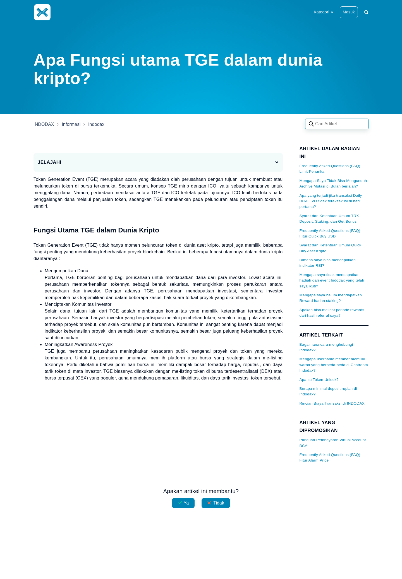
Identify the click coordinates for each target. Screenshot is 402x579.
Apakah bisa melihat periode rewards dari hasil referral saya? (332, 313)
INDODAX (44, 124)
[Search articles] (336, 124)
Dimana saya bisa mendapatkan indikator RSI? (328, 263)
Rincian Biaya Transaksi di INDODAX (332, 403)
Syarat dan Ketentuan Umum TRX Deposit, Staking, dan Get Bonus (329, 219)
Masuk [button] (349, 12)
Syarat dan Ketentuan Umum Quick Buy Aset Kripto (331, 248)
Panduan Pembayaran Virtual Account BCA (333, 443)
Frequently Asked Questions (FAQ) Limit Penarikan (330, 169)
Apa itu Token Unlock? (319, 380)
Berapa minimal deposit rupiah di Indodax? (328, 391)
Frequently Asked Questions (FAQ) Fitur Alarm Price (330, 457)
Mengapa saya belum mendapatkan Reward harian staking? (331, 298)
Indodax (97, 124)
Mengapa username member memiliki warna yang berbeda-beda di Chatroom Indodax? (334, 365)
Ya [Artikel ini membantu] (186, 503)
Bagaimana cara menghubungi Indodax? (326, 347)
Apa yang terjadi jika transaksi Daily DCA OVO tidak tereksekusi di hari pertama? (331, 201)
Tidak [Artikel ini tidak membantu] (218, 503)
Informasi (71, 124)
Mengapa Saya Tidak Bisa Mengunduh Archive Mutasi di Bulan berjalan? (333, 183)
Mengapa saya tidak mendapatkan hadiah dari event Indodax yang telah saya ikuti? (332, 280)
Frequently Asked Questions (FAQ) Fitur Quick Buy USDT (330, 233)
